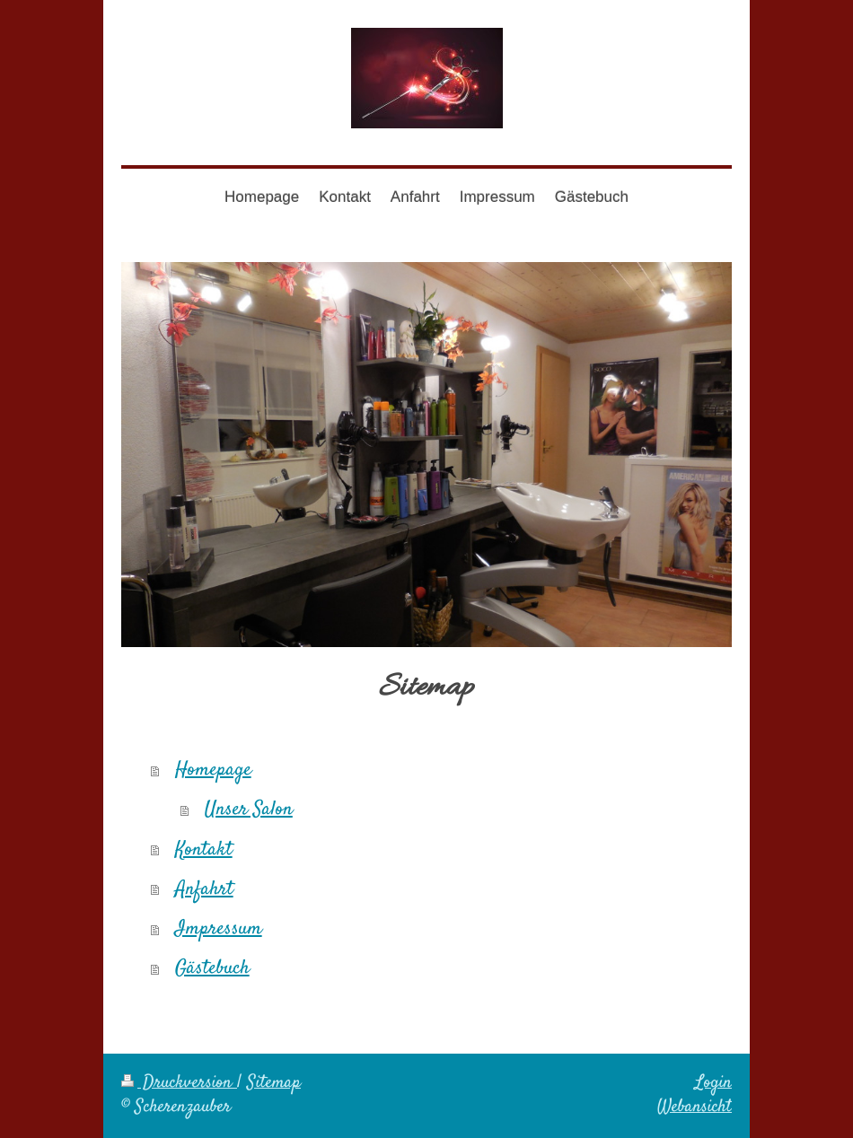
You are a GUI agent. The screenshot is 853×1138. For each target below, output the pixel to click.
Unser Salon (249, 809)
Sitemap (274, 1083)
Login (713, 1083)
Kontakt (204, 850)
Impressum (218, 929)
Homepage (213, 770)
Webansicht (694, 1107)
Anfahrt (204, 889)
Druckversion (179, 1083)
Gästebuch (212, 968)
